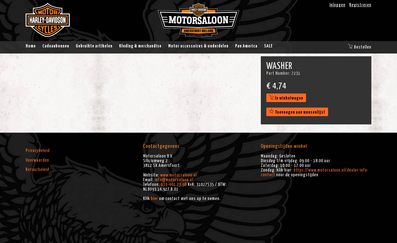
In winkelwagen (286, 98)
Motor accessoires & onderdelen (198, 46)
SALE (268, 46)
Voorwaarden (37, 160)
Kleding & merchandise (140, 46)
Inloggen (337, 5)
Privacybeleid (38, 150)
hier (154, 198)
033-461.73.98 (174, 184)
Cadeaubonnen (55, 46)
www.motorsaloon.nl (178, 175)
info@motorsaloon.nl (174, 180)
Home (31, 46)
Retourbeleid (37, 169)
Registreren (360, 5)
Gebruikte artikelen (94, 46)
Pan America (246, 46)
